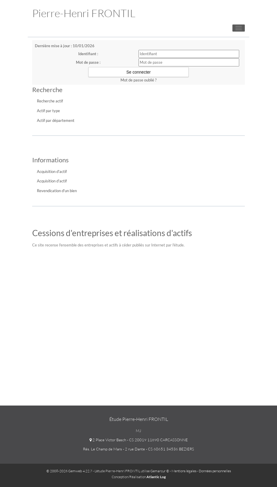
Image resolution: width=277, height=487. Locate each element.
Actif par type (48, 110)
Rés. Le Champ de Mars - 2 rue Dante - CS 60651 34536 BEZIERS (138, 449)
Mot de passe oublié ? (138, 80)
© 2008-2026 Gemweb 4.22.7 (69, 471)
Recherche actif (50, 101)
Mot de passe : (88, 62)
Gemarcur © (159, 471)
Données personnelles (215, 471)
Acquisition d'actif (52, 171)
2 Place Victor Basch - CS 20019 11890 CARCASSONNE (138, 439)
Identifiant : (88, 53)
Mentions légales (184, 471)
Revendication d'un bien (57, 190)
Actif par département (55, 120)
